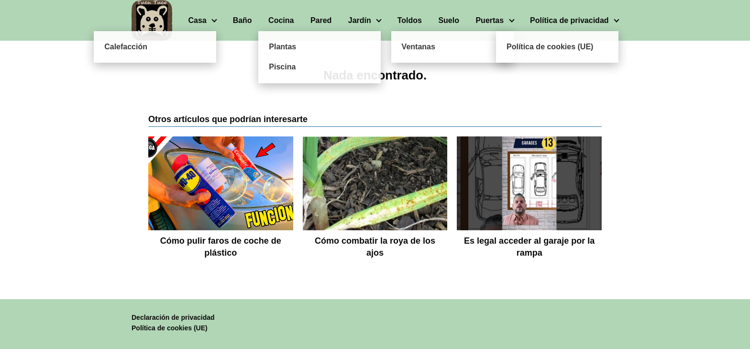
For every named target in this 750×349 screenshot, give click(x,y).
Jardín (359, 20)
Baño (242, 20)
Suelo (448, 20)
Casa (197, 20)
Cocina (281, 20)
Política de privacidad (569, 20)
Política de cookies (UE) (170, 328)
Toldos (409, 20)
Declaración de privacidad (173, 317)
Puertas (489, 20)
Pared (320, 20)
